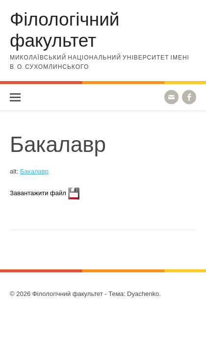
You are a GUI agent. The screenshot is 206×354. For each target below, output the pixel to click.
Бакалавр (34, 171)
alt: (29, 171)
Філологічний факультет (64, 29)
